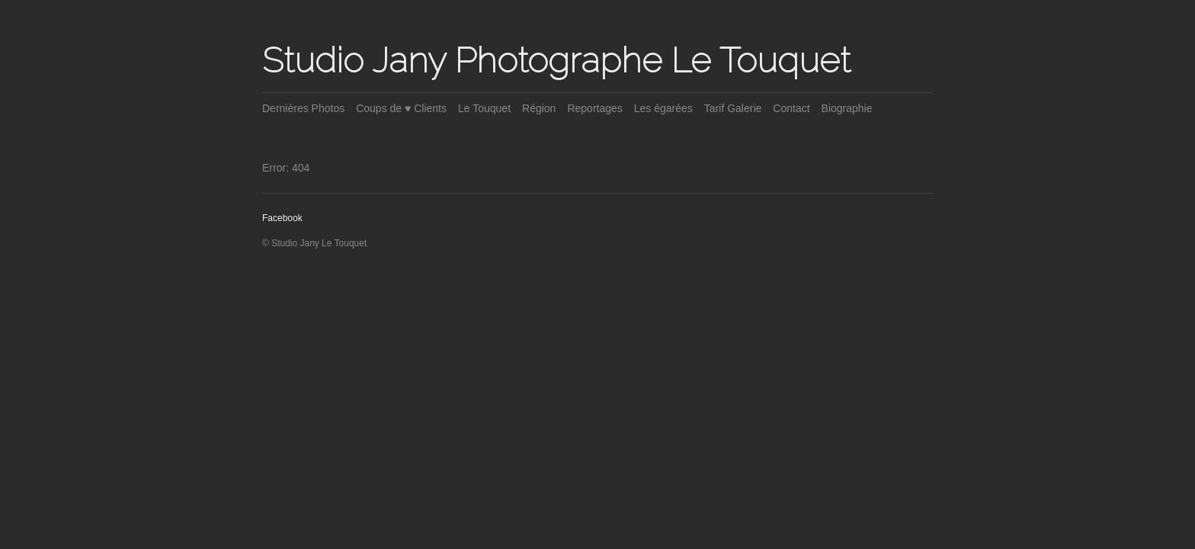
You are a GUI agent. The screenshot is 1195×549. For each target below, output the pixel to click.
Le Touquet (484, 108)
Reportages (594, 108)
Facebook (282, 218)
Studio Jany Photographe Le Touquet (556, 60)
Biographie (847, 108)
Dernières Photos (303, 108)
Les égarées (663, 108)
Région (539, 108)
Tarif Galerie (732, 108)
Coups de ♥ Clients (401, 108)
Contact (791, 108)
